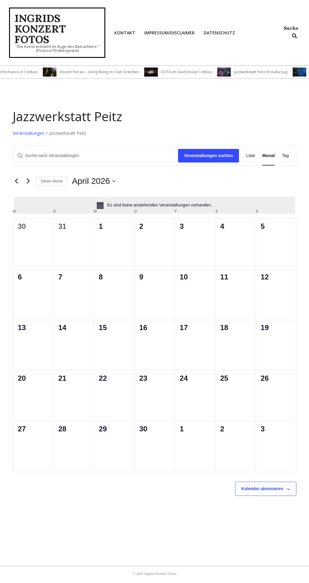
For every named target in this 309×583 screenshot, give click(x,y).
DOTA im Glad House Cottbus (195, 71)
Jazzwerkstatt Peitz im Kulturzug (269, 71)
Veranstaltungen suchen (208, 155)
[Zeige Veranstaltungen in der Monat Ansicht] (268, 155)
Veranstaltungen (28, 133)
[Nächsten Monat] (28, 181)
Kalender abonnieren (262, 488)
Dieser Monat (51, 181)
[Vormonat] (16, 181)
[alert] (154, 205)
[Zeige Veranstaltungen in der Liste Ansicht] (250, 155)
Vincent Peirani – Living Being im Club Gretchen (108, 71)
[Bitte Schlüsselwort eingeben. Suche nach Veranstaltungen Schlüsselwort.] (95, 155)
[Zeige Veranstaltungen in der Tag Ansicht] (285, 155)
